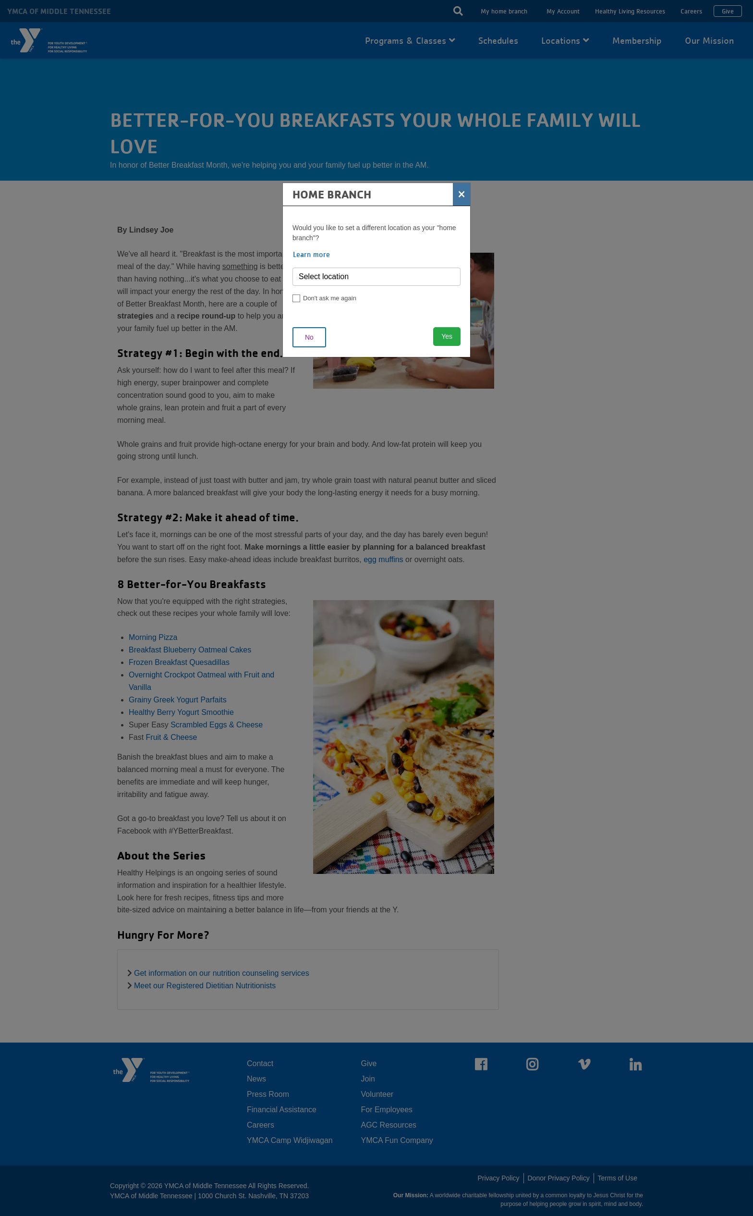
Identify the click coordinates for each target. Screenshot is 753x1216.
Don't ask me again (329, 298)
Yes (446, 336)
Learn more (311, 254)
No (309, 337)
